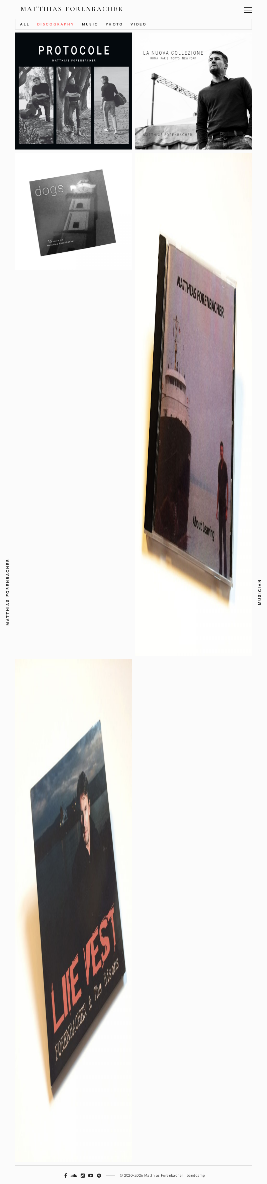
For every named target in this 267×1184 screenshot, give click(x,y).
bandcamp (196, 1175)
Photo (114, 23)
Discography (56, 23)
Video (138, 23)
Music (90, 23)
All (25, 23)
